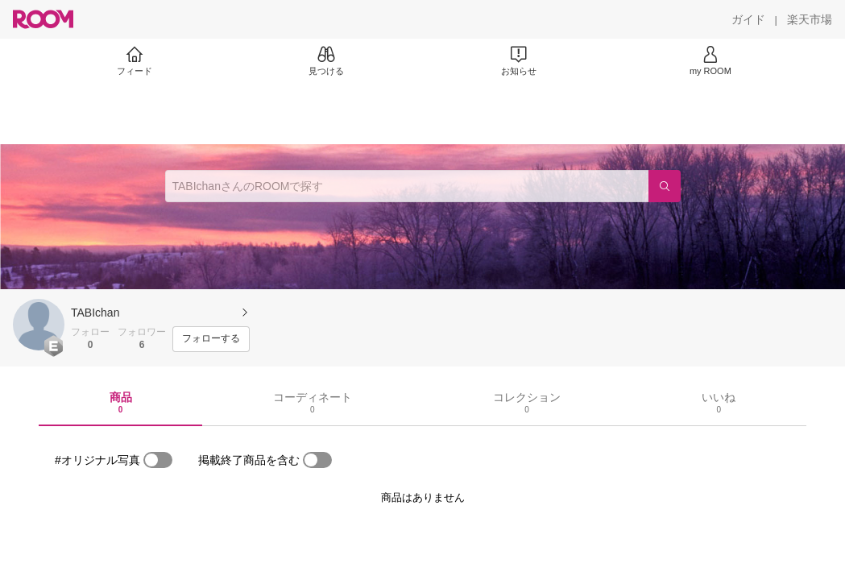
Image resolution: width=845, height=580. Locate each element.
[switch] (157, 460)
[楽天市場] (809, 19)
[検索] (664, 186)
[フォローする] (211, 339)
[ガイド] (748, 19)
